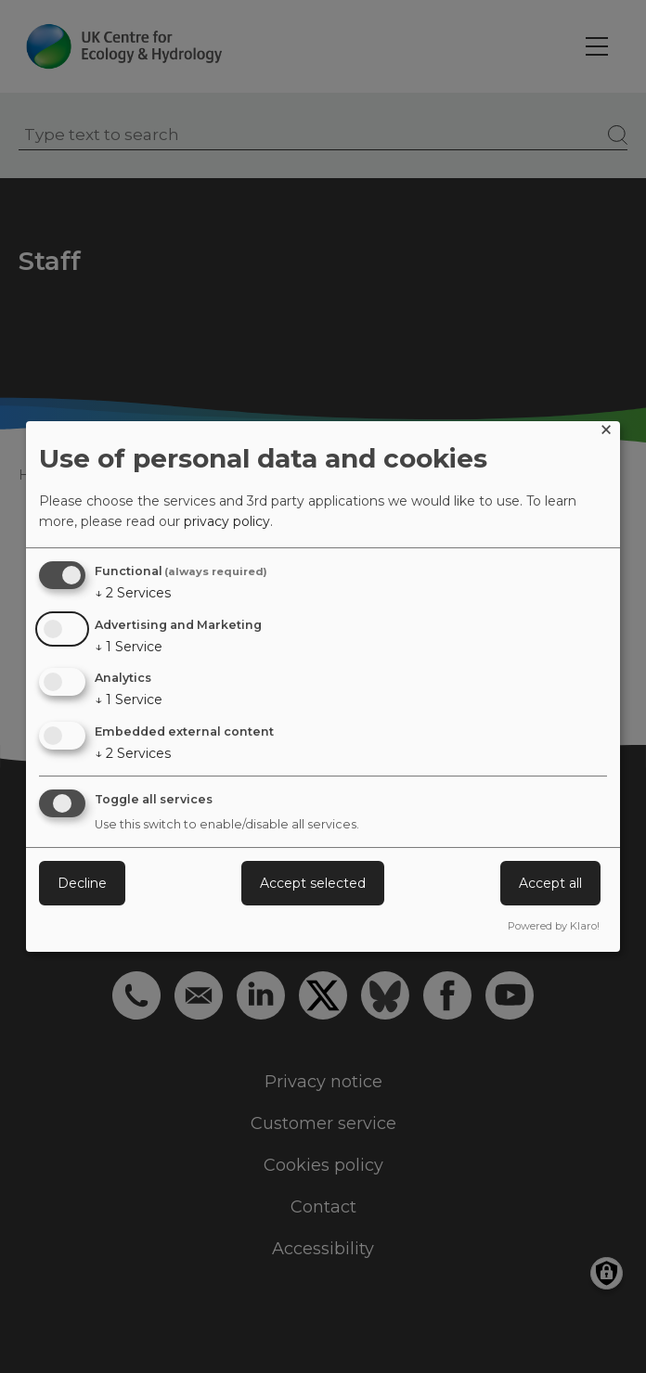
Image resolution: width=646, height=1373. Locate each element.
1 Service (128, 646)
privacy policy (227, 521)
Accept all (550, 883)
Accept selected (313, 883)
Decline (82, 883)
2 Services (133, 593)
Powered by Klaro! (554, 925)
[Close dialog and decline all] (606, 432)
